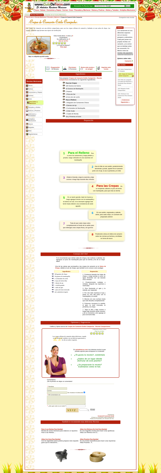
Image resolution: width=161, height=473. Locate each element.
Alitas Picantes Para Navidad (89, 439)
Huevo (30, 124)
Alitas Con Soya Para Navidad (50, 439)
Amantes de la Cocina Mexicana (55, 15)
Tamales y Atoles (34, 107)
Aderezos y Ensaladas (32, 114)
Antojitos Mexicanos (32, 120)
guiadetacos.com (82, 349)
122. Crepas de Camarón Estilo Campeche (126, 74)
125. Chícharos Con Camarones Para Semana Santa (125, 95)
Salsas (30, 89)
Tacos (30, 85)
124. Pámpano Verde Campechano (123, 89)
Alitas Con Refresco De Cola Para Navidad (93, 429)
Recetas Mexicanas (37, 15)
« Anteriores (125, 100)
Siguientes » (125, 102)
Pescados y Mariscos (33, 102)
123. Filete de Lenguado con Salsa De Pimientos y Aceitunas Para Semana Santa (125, 82)
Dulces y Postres (34, 110)
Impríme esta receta (106, 68)
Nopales (31, 127)
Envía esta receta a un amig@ (87, 68)
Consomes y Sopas (35, 92)
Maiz (30, 131)
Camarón (128, 61)
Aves (30, 99)
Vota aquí (63, 47)
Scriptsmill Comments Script (106, 416)
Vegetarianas (32, 134)
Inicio (27, 15)
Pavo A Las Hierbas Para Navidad (52, 429)
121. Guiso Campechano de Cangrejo (125, 70)
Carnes (30, 95)
